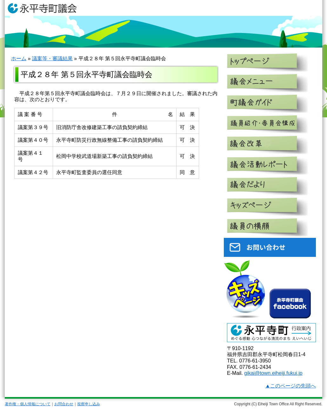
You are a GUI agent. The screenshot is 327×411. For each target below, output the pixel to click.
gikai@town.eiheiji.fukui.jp (273, 373)
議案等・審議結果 (52, 58)
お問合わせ (63, 404)
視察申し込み (88, 404)
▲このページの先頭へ (290, 385)
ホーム (18, 58)
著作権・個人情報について (27, 404)
